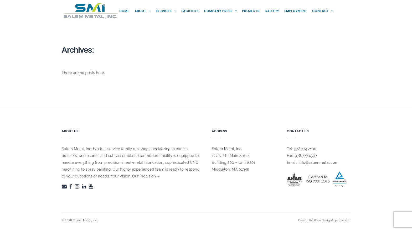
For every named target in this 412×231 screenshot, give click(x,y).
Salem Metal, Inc (85, 220)
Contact (320, 11)
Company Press (218, 11)
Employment (295, 11)
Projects (250, 11)
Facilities (190, 11)
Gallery (272, 11)
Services (164, 11)
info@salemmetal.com (318, 162)
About (140, 11)
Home (124, 11)
